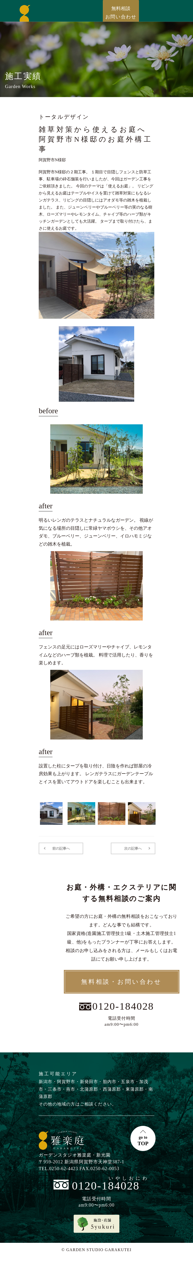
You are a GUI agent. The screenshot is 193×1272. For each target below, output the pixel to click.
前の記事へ (61, 848)
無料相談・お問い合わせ (121, 981)
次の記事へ (133, 848)
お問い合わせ (120, 12)
